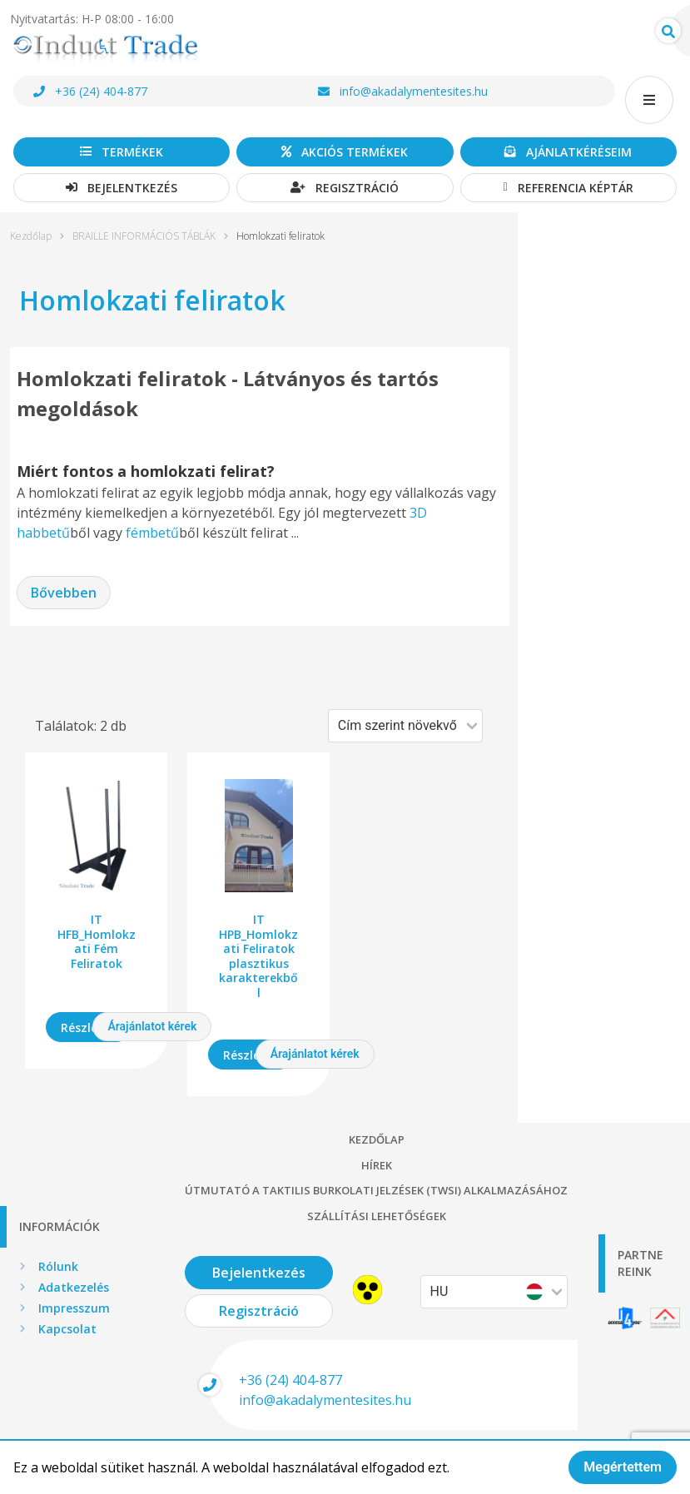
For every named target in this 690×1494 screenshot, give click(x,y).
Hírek (376, 1165)
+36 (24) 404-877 (90, 91)
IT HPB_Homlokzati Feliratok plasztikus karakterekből (258, 955)
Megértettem (622, 1467)
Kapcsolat (67, 1329)
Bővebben (64, 592)
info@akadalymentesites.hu (403, 91)
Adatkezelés (73, 1287)
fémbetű (152, 533)
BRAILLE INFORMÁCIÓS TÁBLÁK (144, 236)
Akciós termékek (344, 152)
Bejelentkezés (121, 188)
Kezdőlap (31, 236)
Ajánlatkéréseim (568, 152)
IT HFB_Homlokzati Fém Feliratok (96, 941)
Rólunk (58, 1266)
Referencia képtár (568, 188)
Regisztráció (344, 188)
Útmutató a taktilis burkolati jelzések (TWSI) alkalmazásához (376, 1190)
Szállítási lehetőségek (376, 1216)
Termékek (121, 152)
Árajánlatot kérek (151, 1026)
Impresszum (74, 1308)
